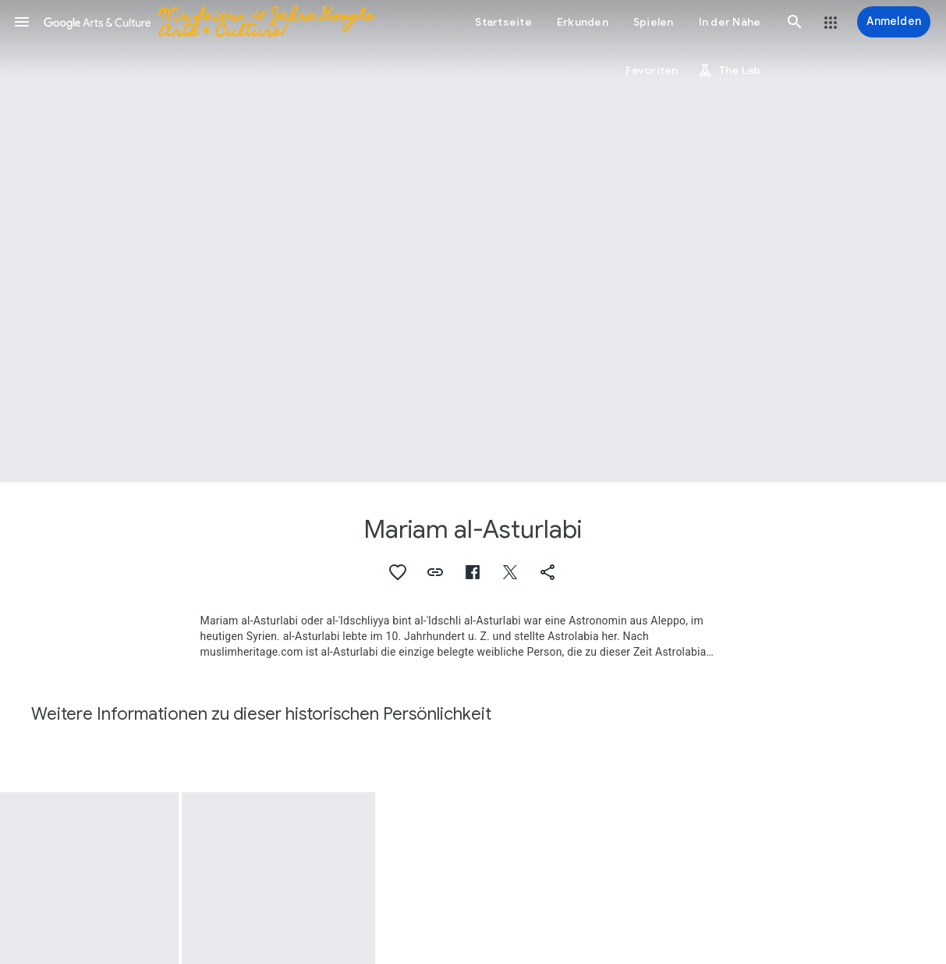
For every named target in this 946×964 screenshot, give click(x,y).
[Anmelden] (893, 21)
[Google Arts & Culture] (232, 22)
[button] (22, 22)
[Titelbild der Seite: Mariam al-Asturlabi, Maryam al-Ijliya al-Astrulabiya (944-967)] (473, 241)
